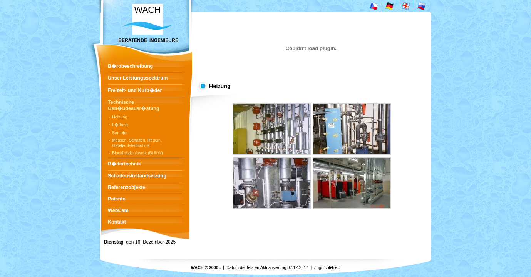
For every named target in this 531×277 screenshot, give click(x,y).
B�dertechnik (124, 164)
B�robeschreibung (130, 66)
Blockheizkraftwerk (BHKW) (137, 152)
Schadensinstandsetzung (137, 176)
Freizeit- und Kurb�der (135, 90)
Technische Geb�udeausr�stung (133, 105)
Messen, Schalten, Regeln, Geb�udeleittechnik (137, 143)
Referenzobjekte (126, 187)
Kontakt (117, 222)
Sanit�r (119, 132)
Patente (117, 199)
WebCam (118, 210)
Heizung (119, 117)
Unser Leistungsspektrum (138, 78)
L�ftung (120, 124)
